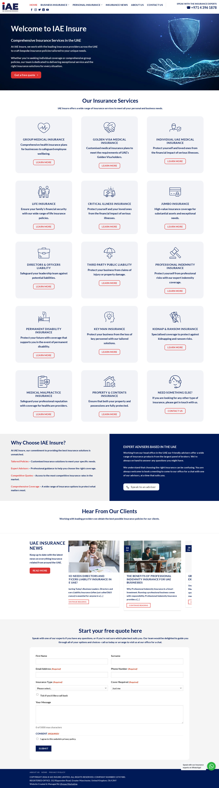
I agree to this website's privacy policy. (58, 739)
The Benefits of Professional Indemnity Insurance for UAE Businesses (157, 579)
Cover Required (124, 682)
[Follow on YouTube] (47, 10)
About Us (137, 4)
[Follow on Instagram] (35, 10)
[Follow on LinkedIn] (43, 10)
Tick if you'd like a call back (54, 695)
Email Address (48, 669)
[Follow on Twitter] (39, 10)
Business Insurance (55, 4)
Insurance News (117, 4)
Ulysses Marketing (68, 784)
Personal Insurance (87, 4)
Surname (115, 655)
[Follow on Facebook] (31, 10)
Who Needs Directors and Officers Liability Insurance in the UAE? (96, 579)
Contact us (155, 4)
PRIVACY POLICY (57, 772)
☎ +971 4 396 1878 (201, 8)
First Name (41, 655)
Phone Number (124, 669)
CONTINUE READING (85, 602)
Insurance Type (49, 682)
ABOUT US (35, 772)
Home (33, 4)
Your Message (43, 702)
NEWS (44, 772)
